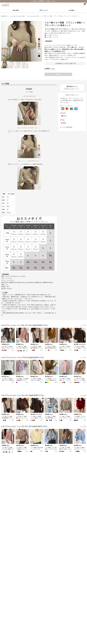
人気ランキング (43, 10)
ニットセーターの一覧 (33, 16)
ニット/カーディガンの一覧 (17, 16)
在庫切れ (58, 74)
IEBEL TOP (4, 16)
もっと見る (83, 325)
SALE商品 (71, 10)
